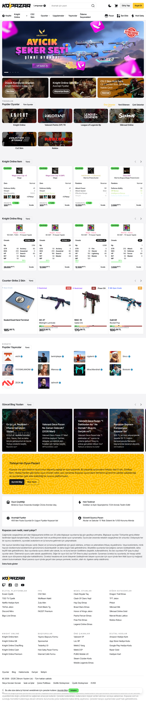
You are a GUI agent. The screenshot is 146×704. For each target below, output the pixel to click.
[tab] (109, 105)
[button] (134, 72)
